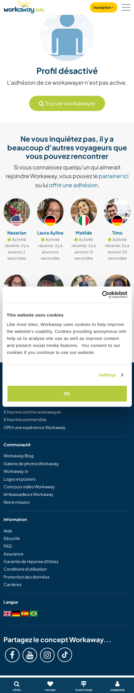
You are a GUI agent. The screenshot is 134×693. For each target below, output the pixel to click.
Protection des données (27, 576)
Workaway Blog (19, 455)
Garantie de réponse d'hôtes (31, 561)
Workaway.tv (16, 471)
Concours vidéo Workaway (29, 486)
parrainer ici (113, 175)
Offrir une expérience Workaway (35, 427)
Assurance (14, 553)
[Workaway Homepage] (24, 6)
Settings (107, 374)
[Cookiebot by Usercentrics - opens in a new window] (101, 294)
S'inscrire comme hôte (25, 419)
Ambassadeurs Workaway (28, 494)
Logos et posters (20, 479)
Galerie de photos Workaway (31, 463)
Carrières (13, 584)
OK (67, 393)
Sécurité (12, 538)
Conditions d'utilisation (25, 569)
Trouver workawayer (67, 103)
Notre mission (17, 502)
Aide (8, 530)
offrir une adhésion (73, 184)
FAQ (8, 545)
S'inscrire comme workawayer (32, 411)
